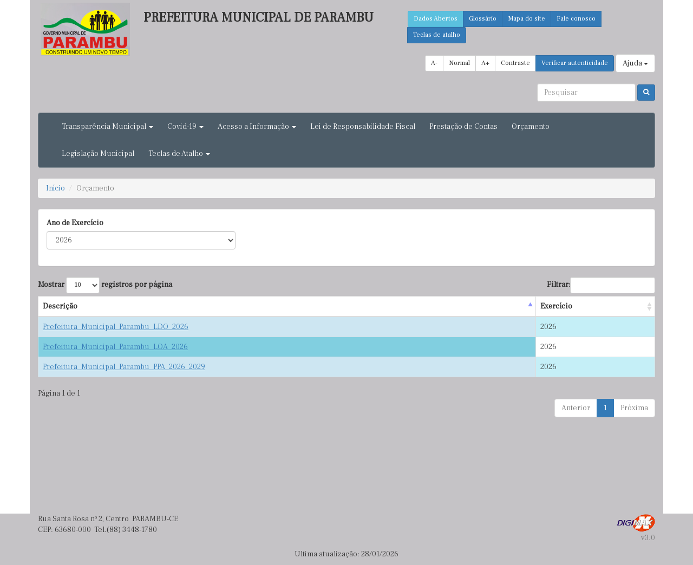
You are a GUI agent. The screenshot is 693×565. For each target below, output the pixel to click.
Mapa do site (526, 19)
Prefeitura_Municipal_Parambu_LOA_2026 (115, 347)
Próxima (634, 408)
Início (55, 188)
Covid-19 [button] (185, 127)
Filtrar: (601, 285)
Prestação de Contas (463, 127)
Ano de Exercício (75, 223)
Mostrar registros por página (105, 285)
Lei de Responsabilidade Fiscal (362, 127)
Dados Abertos (435, 19)
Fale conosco (576, 19)
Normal (459, 63)
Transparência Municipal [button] (107, 127)
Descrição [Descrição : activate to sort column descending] (60, 306)
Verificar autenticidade (574, 63)
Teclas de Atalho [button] (179, 154)
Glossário (482, 19)
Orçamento (531, 127)
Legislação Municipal (98, 154)
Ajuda (635, 63)
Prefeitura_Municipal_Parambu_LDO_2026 (115, 327)
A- (434, 63)
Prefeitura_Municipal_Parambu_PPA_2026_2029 (124, 367)
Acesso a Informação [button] (257, 127)
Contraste (515, 63)
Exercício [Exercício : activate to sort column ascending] (556, 306)
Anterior (575, 408)
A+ (485, 63)
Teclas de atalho (436, 35)
